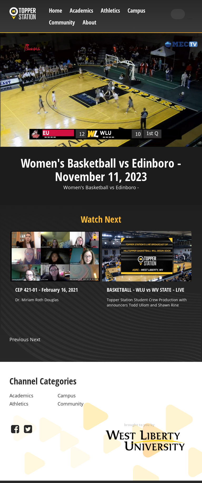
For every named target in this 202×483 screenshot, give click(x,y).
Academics (81, 10)
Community (62, 22)
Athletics (110, 10)
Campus (136, 10)
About (89, 22)
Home (55, 10)
